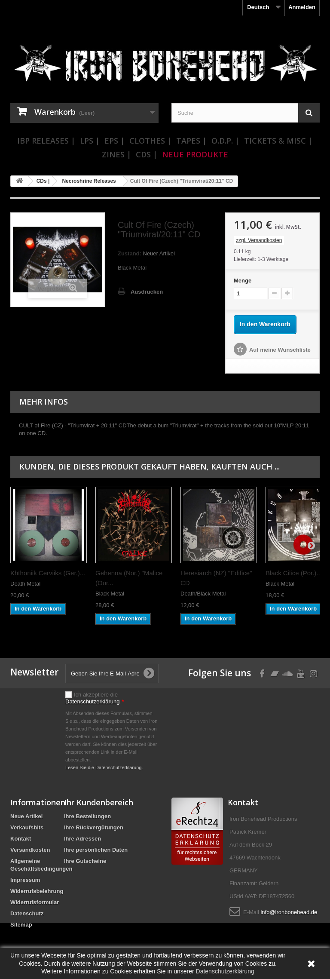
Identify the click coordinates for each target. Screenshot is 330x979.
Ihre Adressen (82, 838)
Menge (242, 280)
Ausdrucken (147, 291)
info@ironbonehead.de (288, 912)
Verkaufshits (26, 827)
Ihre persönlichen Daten (96, 850)
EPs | (114, 140)
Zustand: (129, 253)
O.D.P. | (225, 140)
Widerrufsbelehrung (36, 891)
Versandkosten (30, 850)
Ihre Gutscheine (85, 861)
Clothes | (150, 140)
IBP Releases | (46, 140)
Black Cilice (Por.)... (294, 573)
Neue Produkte (195, 154)
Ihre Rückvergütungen (93, 827)
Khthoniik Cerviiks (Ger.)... (47, 573)
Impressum (25, 880)
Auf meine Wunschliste (280, 350)
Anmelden (301, 7)
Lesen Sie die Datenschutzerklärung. (104, 767)
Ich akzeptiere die (94, 698)
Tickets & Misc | (278, 140)
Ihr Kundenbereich (98, 802)
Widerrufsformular (34, 902)
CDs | (146, 154)
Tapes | (191, 140)
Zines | (116, 154)
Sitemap (21, 924)
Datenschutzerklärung (92, 701)
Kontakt (20, 838)
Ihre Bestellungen (87, 816)
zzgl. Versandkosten (259, 240)
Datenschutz (26, 913)
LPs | (90, 140)
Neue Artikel (26, 816)
